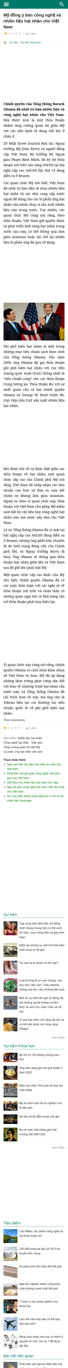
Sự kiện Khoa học (31, 42)
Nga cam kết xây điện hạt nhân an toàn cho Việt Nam (34, 766)
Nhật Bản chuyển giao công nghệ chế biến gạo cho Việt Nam (33, 775)
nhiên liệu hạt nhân (30, 737)
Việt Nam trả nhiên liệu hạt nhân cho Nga (32, 782)
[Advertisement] (34, 73)
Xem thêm (58, 1037)
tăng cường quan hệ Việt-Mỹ (21, 746)
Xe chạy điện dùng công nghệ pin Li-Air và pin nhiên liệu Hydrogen (35, 798)
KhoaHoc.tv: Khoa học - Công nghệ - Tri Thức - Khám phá (34, 4)
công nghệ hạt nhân (16, 742)
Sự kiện (13, 42)
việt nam (36, 742)
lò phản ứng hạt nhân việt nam (22, 751)
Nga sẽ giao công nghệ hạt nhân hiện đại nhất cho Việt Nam (35, 789)
